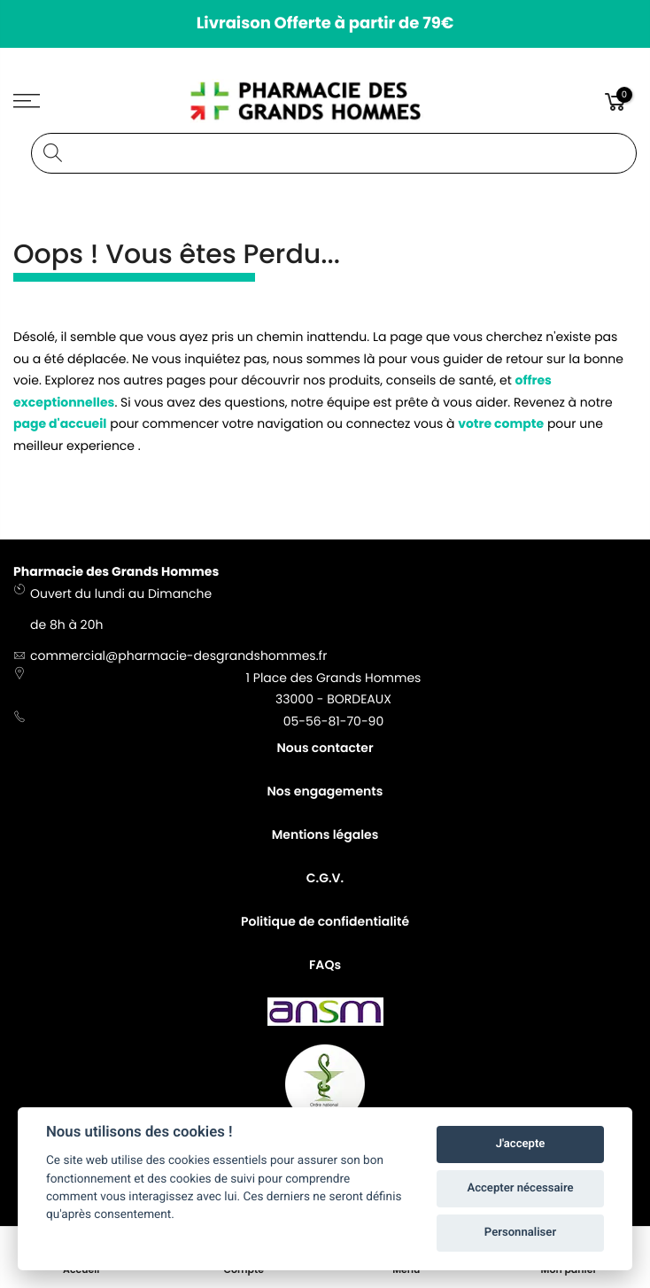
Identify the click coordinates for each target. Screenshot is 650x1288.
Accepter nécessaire (520, 1188)
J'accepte (521, 1144)
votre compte (501, 423)
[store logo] (325, 101)
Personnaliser (520, 1232)
